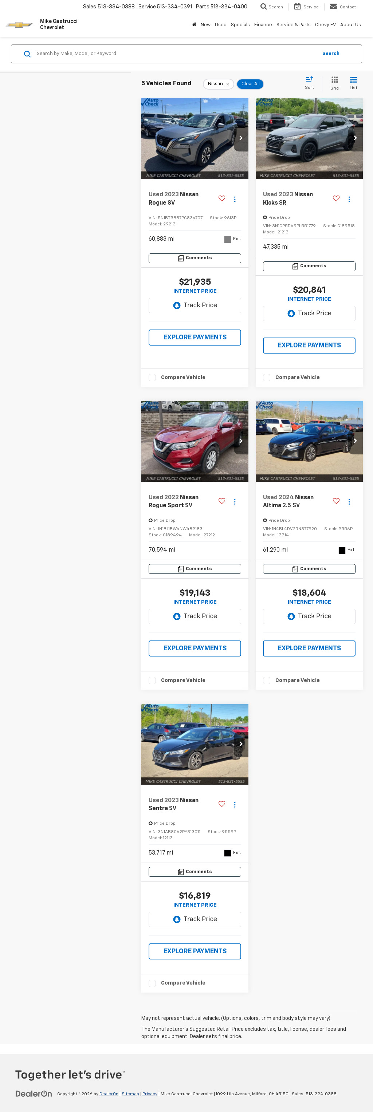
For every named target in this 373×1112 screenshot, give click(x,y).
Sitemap (130, 1094)
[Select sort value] (311, 83)
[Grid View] (333, 84)
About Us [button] (350, 25)
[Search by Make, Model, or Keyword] (176, 54)
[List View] (353, 84)
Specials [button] (240, 25)
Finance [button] (263, 25)
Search (330, 53)
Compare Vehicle (183, 377)
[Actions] (234, 199)
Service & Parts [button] (293, 25)
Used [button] (221, 25)
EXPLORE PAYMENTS (195, 337)
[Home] (194, 25)
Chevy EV (325, 25)
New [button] (206, 25)
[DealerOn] (33, 1093)
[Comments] (195, 258)
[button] (241, 138)
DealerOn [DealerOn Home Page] (108, 1094)
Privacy (149, 1094)
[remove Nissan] (218, 84)
